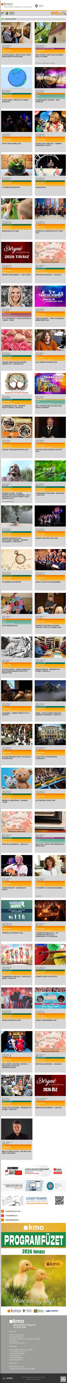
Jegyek (11, 13)
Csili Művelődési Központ (17, 1343)
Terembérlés (12, 1215)
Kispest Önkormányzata (16, 1335)
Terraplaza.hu (13, 1341)
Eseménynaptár (13, 1211)
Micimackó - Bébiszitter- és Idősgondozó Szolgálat (24, 1339)
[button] (6, 14)
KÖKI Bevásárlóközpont (16, 1337)
